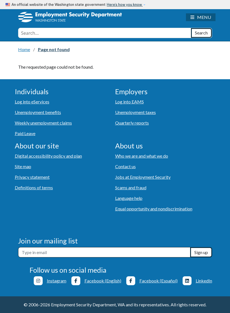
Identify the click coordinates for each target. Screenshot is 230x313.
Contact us (125, 166)
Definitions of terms (34, 187)
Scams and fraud (130, 187)
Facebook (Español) (158, 280)
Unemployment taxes (135, 112)
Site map (23, 166)
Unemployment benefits (38, 112)
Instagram (56, 280)
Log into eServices (32, 101)
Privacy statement (32, 177)
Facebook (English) (102, 280)
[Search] (201, 33)
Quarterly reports (132, 122)
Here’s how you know (125, 5)
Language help (128, 198)
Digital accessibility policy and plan (48, 155)
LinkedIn (204, 280)
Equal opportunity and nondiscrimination (153, 208)
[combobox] (104, 33)
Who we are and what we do (141, 155)
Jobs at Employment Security (143, 177)
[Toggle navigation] (201, 17)
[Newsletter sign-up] (104, 252)
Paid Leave (25, 133)
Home (24, 49)
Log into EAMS (129, 101)
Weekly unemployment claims (43, 122)
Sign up (201, 252)
